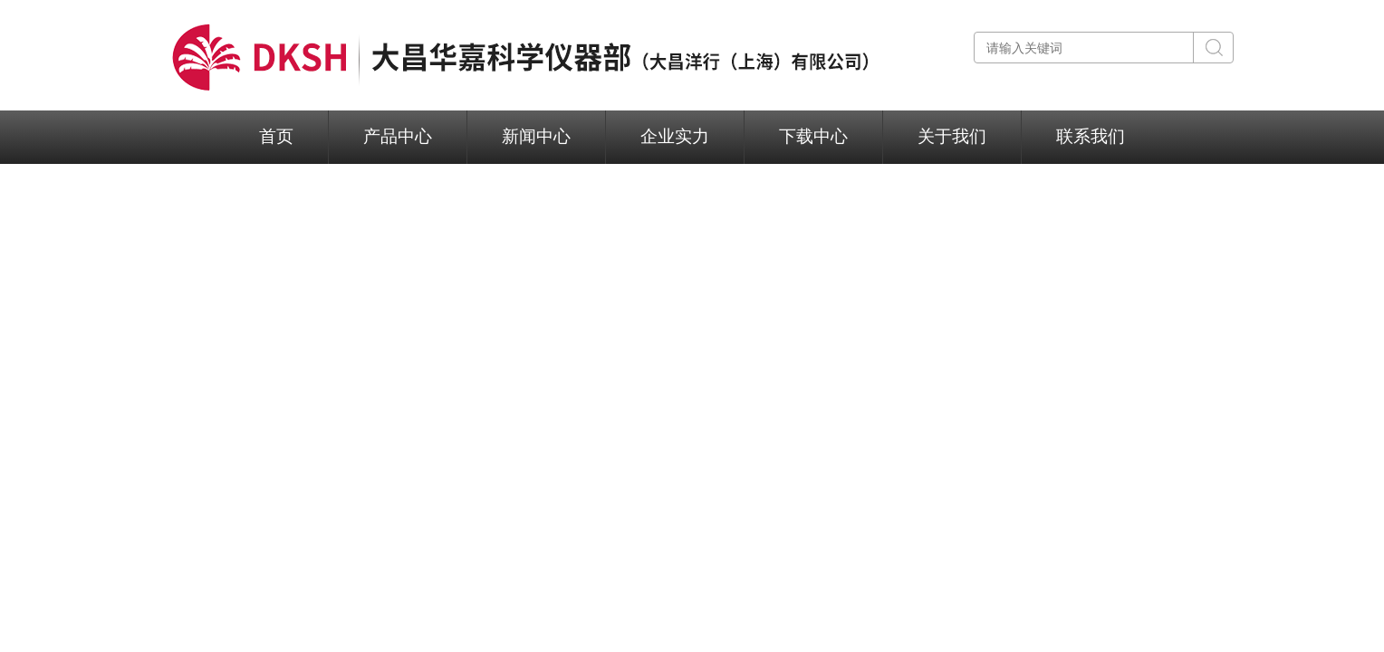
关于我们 (952, 136)
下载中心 (813, 136)
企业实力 (674, 136)
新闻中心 (536, 136)
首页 (276, 136)
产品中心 (397, 136)
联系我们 (1090, 136)
